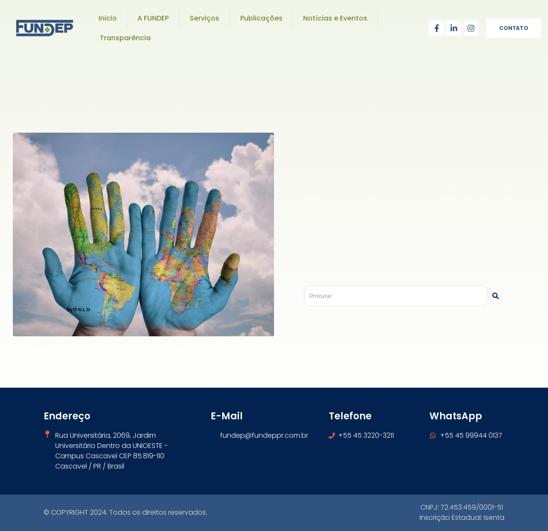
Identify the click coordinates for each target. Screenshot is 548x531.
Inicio (107, 18)
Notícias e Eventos (335, 18)
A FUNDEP (153, 18)
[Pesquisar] (495, 295)
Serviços (204, 18)
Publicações (261, 18)
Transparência (125, 38)
